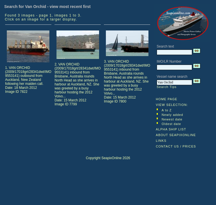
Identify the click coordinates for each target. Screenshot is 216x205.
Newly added (172, 114)
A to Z (167, 110)
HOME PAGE (166, 99)
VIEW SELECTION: (172, 104)
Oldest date (171, 124)
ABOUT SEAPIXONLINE (176, 135)
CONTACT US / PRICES (176, 146)
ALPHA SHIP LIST (171, 129)
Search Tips (167, 87)
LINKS (161, 140)
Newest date (172, 119)
